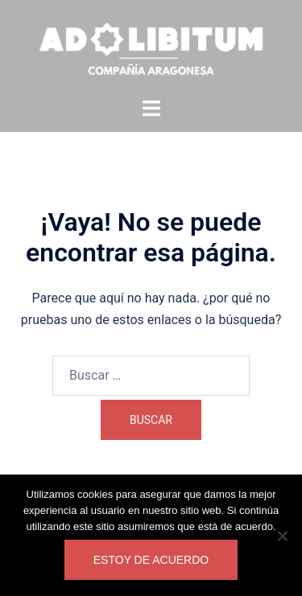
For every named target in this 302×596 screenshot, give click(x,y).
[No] (282, 536)
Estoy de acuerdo (151, 559)
